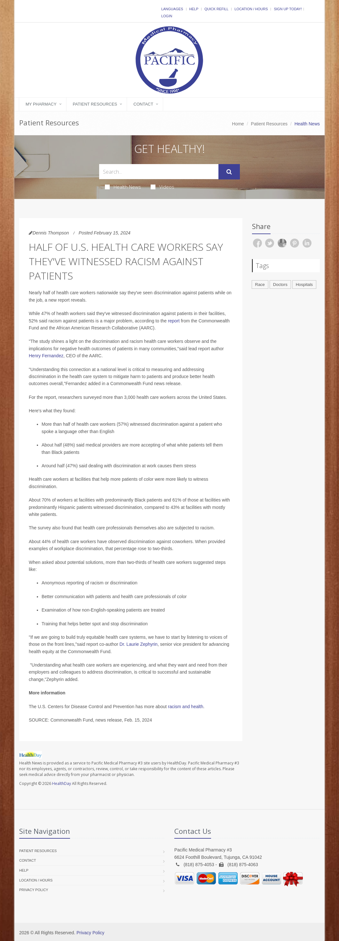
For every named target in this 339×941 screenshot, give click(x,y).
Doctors (280, 284)
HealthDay (61, 783)
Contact (143, 104)
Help (194, 9)
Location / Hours (251, 9)
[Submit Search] (229, 171)
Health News (123, 187)
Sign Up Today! (288, 9)
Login (166, 16)
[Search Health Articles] (158, 171)
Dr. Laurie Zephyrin (139, 644)
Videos (162, 187)
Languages (172, 9)
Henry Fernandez (46, 355)
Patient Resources (95, 104)
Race (260, 284)
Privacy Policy (33, 890)
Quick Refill (216, 9)
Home (238, 123)
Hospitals (304, 284)
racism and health (185, 706)
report (174, 320)
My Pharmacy (41, 104)
